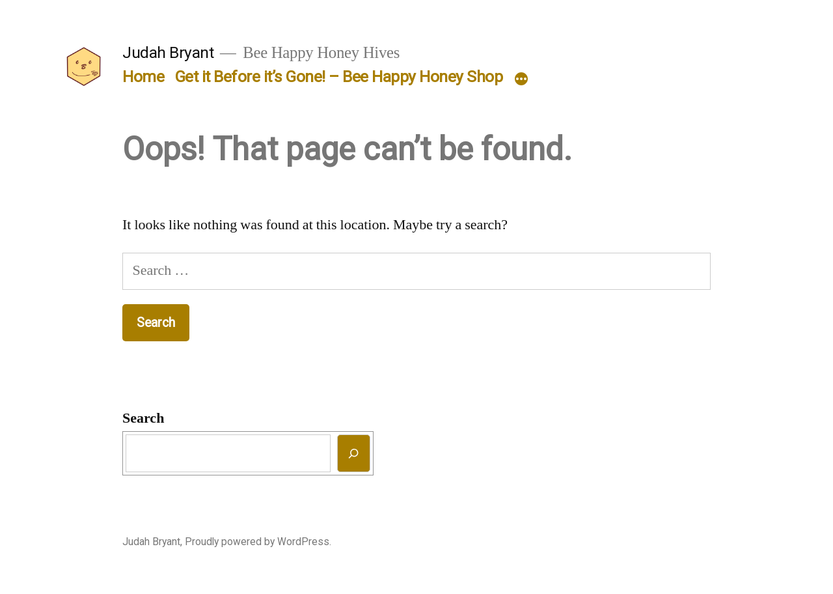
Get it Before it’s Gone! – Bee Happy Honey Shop (339, 76)
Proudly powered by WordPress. (258, 541)
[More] (521, 79)
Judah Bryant (167, 52)
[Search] (353, 453)
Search (143, 418)
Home (143, 76)
